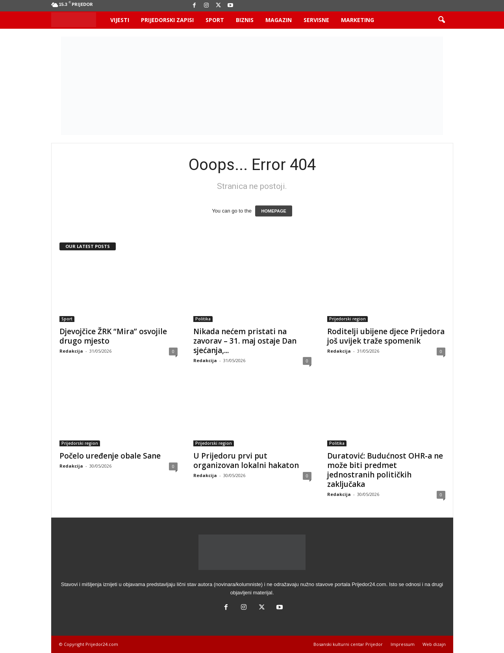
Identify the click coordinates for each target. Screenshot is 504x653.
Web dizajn (434, 644)
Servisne (316, 20)
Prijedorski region (347, 319)
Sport (215, 20)
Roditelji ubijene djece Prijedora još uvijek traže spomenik (386, 336)
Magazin (278, 20)
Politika (203, 319)
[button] (441, 20)
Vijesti (119, 20)
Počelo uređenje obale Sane (110, 456)
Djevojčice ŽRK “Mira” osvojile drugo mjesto (113, 336)
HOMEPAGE (273, 211)
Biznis (245, 20)
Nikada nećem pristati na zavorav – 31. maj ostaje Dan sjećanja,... (244, 340)
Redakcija (71, 351)
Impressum (403, 644)
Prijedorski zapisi (167, 20)
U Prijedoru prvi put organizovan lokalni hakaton (246, 460)
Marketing (357, 20)
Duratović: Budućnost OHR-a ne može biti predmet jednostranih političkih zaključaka (385, 470)
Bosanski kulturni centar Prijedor (348, 644)
